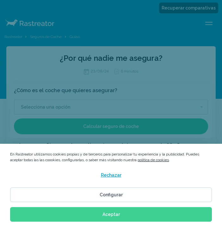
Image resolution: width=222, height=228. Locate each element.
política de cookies (153, 160)
